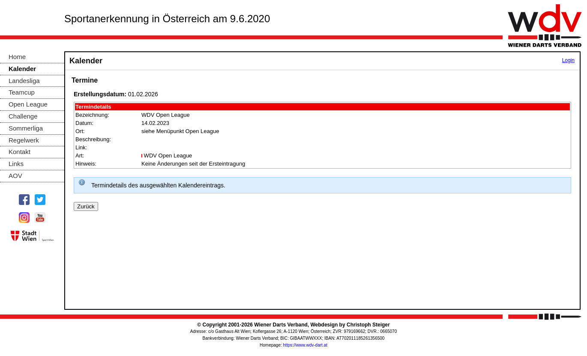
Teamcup (22, 92)
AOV (15, 175)
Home (17, 56)
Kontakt (19, 151)
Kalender (22, 68)
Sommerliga (26, 128)
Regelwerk (24, 140)
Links (16, 163)
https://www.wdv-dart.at (305, 345)
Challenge (23, 116)
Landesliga (24, 80)
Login (568, 60)
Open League (28, 104)
